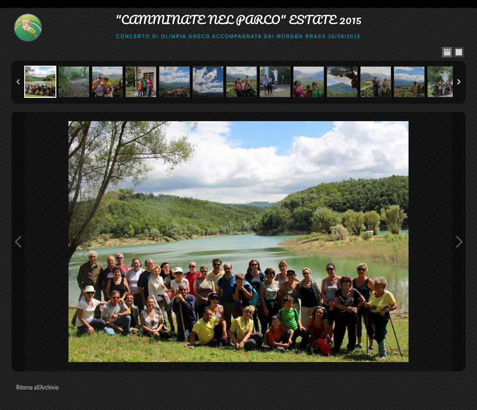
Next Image (458, 241)
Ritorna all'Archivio (37, 387)
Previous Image (18, 241)
